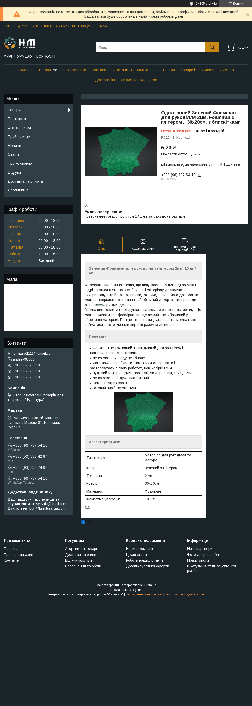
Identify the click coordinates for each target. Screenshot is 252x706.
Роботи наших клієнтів (145, 560)
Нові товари (164, 70)
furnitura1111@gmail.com (33, 353)
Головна (25, 70)
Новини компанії (139, 549)
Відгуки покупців (78, 560)
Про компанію (74, 70)
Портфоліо (18, 118)
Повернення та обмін (83, 566)
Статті (13, 154)
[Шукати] (212, 47)
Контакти (99, 70)
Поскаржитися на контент (144, 594)
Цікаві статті (136, 555)
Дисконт (227, 70)
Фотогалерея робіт (203, 555)
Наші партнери (199, 549)
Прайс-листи (19, 136)
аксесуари (102, 305)
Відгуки (14, 172)
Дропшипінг (105, 80)
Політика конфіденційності (184, 594)
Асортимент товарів (82, 549)
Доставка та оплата (130, 70)
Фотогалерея (19, 127)
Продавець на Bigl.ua (126, 590)
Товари (44, 70)
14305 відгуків (206, 3)
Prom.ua (150, 585)
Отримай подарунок (139, 80)
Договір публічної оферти (147, 566)
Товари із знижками (197, 70)
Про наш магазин (18, 555)
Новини (14, 145)
